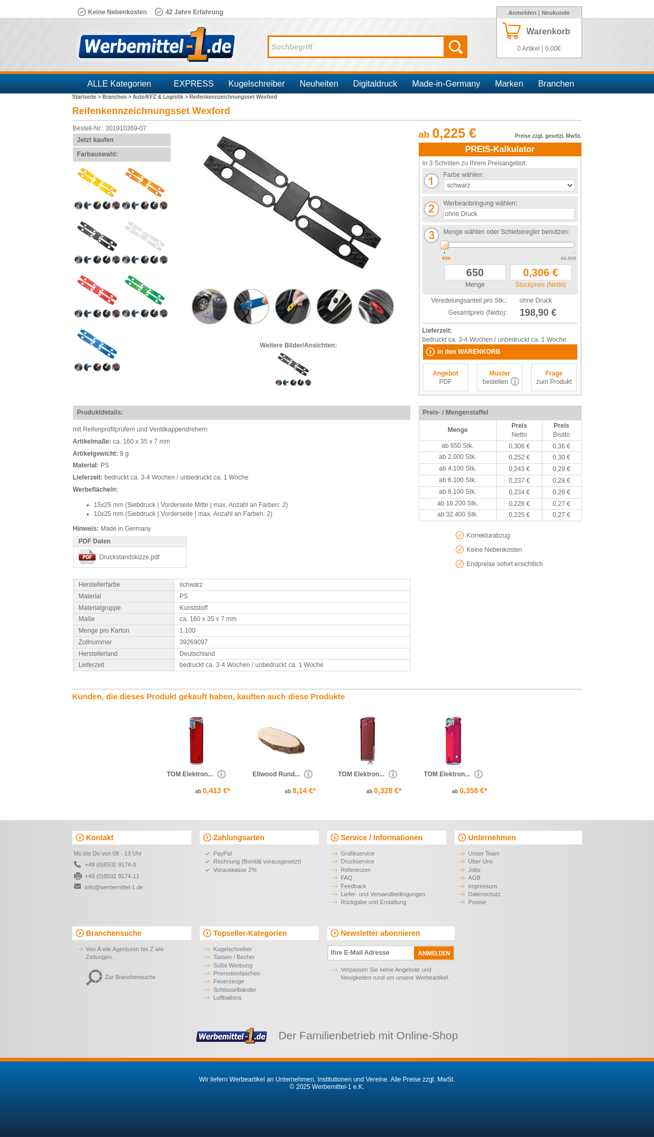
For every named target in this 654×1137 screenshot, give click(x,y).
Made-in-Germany (446, 83)
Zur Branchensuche (121, 977)
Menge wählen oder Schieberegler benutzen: (507, 232)
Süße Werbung (233, 965)
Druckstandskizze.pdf (129, 557)
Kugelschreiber (256, 83)
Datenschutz (484, 894)
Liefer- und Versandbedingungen (383, 894)
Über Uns (480, 861)
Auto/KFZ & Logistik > (161, 97)
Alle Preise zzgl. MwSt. (422, 1079)
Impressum (482, 886)
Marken (509, 83)
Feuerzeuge (229, 981)
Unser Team (484, 853)
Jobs (474, 870)
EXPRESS (194, 83)
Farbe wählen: (464, 174)
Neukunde (555, 13)
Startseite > (87, 97)
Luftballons (228, 997)
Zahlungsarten (239, 837)
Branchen (556, 83)
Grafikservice (358, 853)
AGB (474, 878)
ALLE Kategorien (119, 83)
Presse (477, 902)
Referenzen (356, 870)
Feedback (353, 886)
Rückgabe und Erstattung (374, 902)
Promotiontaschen (237, 973)
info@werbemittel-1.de (114, 887)
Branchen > (117, 97)
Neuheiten (319, 83)
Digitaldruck (375, 83)
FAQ (347, 878)
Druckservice (358, 861)
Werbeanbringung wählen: (481, 203)
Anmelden (522, 13)
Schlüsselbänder (235, 989)
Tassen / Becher (234, 957)
